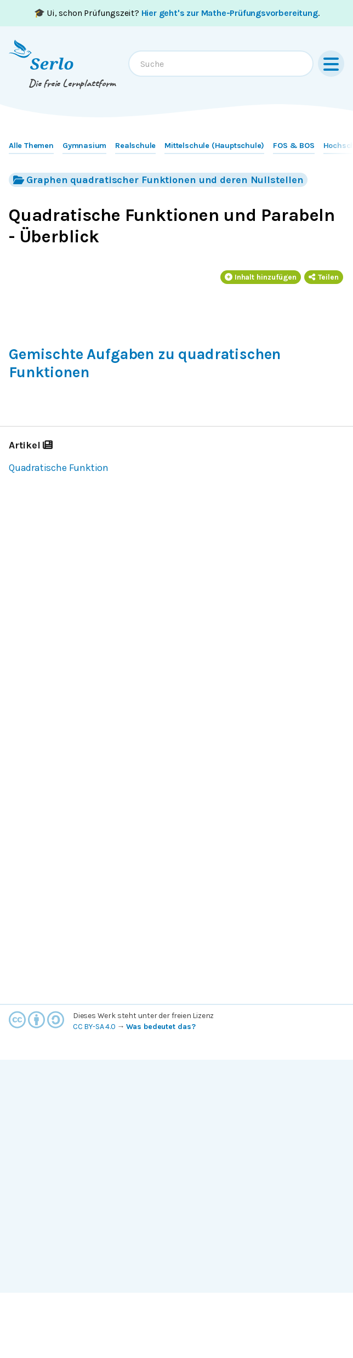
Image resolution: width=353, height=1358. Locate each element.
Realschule (135, 145)
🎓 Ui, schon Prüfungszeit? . (177, 13)
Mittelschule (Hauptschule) (214, 145)
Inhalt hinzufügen (261, 277)
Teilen (324, 277)
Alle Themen (31, 145)
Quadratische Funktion (59, 468)
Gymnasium (84, 145)
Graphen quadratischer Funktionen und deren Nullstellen (158, 179)
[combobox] (221, 63)
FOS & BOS (293, 145)
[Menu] (331, 63)
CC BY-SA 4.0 (94, 1026)
